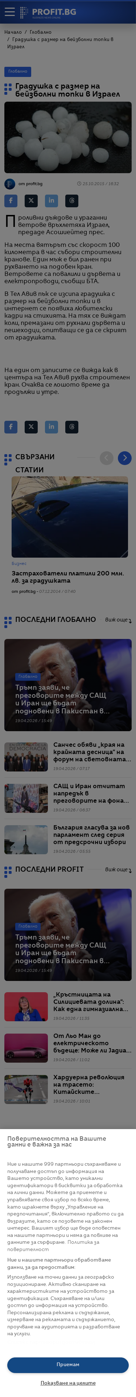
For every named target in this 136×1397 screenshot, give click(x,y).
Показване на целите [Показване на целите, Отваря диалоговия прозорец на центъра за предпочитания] (68, 1383)
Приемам (68, 1365)
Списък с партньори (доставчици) (51, 1342)
